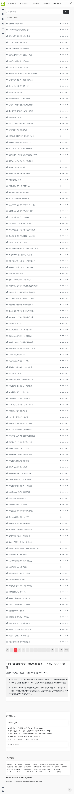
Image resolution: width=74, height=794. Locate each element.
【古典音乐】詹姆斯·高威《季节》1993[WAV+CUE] (28, 743)
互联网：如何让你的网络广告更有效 (24, 123)
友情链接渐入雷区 (18, 180)
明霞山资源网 (22, 774)
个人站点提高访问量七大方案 (22, 517)
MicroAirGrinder (47, 771)
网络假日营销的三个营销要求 (22, 48)
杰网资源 (38, 771)
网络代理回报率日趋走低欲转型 (23, 36)
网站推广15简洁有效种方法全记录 (23, 367)
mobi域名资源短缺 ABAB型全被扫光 (24, 380)
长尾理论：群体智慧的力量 (21, 411)
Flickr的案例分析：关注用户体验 (23, 479)
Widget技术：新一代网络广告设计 (23, 255)
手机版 (46, 791)
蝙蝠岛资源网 (39, 776)
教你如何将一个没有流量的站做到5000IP (26, 155)
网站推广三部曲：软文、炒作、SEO (24, 267)
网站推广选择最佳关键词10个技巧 (23, 142)
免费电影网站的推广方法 (20, 592)
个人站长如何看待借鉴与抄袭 (22, 86)
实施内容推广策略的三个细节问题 (23, 454)
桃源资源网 (31, 771)
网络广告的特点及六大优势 (21, 467)
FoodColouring (34, 779)
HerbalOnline (53, 779)
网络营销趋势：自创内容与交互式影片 (25, 230)
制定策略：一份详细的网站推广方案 (24, 317)
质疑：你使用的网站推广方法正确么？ (25, 161)
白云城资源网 (48, 776)
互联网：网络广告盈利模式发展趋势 (24, 105)
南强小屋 (56, 771)
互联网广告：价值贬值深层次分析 (23, 442)
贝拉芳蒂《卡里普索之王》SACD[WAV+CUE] (26, 746)
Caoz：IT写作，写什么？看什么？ (24, 542)
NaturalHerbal (44, 779)
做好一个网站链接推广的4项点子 (23, 280)
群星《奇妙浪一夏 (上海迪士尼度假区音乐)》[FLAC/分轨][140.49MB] (33, 740)
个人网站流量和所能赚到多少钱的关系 (25, 236)
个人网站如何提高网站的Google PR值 (25, 205)
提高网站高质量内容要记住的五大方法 (25, 348)
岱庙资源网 (13, 776)
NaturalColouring (63, 779)
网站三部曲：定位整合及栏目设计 (23, 223)
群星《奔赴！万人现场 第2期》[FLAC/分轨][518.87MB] (29, 735)
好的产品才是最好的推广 (20, 355)
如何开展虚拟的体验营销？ (21, 567)
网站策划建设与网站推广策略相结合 (24, 511)
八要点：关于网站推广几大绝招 (23, 604)
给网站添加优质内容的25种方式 (23, 186)
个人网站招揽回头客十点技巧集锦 (23, 148)
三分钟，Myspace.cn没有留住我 (23, 629)
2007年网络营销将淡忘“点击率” (23, 30)
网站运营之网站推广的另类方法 (23, 598)
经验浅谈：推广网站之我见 (21, 554)
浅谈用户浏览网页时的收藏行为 (23, 173)
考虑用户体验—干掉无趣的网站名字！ (25, 342)
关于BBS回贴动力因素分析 (21, 504)
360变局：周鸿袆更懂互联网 (22, 417)
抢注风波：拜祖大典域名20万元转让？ (25, 261)
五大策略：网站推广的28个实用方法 (24, 298)
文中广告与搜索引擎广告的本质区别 (24, 405)
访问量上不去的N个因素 (20, 167)
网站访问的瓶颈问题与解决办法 (23, 523)
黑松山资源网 (40, 774)
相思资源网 (13, 774)
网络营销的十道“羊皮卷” (20, 579)
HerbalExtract (30, 776)
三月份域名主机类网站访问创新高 (23, 561)
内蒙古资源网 (31, 774)
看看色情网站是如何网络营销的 (23, 98)
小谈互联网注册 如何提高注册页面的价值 (26, 73)
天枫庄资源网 (58, 776)
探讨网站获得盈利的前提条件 (22, 192)
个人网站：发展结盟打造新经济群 (23, 429)
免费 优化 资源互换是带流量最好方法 (25, 136)
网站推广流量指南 (18, 323)
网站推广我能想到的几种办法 (22, 461)
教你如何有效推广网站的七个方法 (23, 55)
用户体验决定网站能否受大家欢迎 (23, 529)
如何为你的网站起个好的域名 (22, 61)
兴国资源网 (21, 776)
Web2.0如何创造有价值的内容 (22, 198)
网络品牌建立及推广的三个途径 (23, 642)
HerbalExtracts (25, 779)
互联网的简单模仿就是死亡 (21, 130)
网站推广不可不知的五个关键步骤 (23, 386)
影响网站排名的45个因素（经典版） (24, 80)
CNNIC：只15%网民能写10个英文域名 (25, 292)
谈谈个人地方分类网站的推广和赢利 (24, 211)
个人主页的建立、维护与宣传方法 (23, 330)
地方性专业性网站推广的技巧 (22, 217)
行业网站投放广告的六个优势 (22, 361)
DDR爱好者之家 (21, 771)
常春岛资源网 (59, 774)
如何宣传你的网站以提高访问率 (23, 492)
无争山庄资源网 (14, 779)
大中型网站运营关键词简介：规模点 (24, 423)
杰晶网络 (12, 771)
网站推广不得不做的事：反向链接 (23, 486)
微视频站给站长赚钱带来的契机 (23, 573)
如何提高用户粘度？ (19, 117)
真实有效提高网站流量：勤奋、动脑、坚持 (26, 248)
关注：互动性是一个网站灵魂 (22, 636)
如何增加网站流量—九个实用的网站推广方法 (27, 548)
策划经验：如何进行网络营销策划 (23, 336)
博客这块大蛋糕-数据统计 (21, 498)
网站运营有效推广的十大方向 (22, 448)
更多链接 (12, 781)
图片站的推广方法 (18, 373)
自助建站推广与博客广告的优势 (23, 398)
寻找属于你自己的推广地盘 (21, 242)
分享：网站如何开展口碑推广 (22, 67)
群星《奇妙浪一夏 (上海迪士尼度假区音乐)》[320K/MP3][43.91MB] (33, 738)
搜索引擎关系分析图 (19, 92)
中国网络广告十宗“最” (19, 273)
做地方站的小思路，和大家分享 (23, 536)
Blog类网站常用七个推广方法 (22, 392)
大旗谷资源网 (49, 774)
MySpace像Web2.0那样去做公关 (23, 473)
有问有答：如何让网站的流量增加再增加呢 (26, 286)
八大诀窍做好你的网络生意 (21, 42)
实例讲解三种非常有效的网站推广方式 (25, 305)
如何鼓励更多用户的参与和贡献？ (23, 623)
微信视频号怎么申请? (19, 24)
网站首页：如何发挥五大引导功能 (23, 586)
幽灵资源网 (63, 771)
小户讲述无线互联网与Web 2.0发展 (24, 111)
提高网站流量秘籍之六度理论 (22, 617)
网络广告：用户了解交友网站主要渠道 (25, 436)
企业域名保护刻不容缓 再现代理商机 (24, 311)
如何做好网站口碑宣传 (20, 611)
